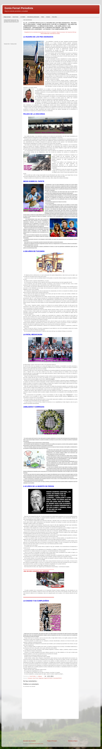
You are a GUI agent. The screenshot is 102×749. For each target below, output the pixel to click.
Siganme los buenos (48, 678)
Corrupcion (30, 678)
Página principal (7, 16)
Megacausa (41, 678)
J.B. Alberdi (22, 16)
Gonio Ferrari (15, 16)
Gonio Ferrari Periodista (19, 8)
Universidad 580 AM (57, 678)
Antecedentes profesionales (33, 16)
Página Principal (52, 741)
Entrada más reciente (29, 741)
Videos (42, 16)
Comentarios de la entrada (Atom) (36, 743)
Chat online (54, 16)
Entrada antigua (72, 741)
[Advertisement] (50, 729)
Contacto (48, 16)
